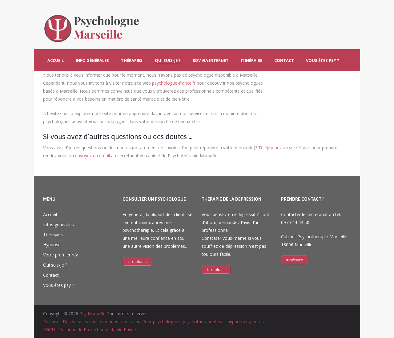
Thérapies (132, 60)
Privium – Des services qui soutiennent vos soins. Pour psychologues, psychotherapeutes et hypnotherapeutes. (154, 321)
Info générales (92, 60)
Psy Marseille (92, 313)
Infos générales (58, 224)
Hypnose (52, 244)
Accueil (55, 60)
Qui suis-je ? (168, 60)
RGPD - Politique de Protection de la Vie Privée (89, 329)
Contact (284, 60)
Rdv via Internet (211, 60)
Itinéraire (251, 60)
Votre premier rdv (60, 255)
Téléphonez (270, 148)
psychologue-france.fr (173, 83)
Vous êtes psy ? (322, 60)
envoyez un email (92, 156)
